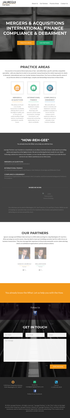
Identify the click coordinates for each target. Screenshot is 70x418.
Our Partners (44, 3)
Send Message (58, 366)
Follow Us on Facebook (34, 394)
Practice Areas (54, 3)
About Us (35, 3)
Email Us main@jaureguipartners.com (34, 386)
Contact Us (64, 3)
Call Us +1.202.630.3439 (56, 386)
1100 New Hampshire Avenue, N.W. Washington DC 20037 (13, 386)
